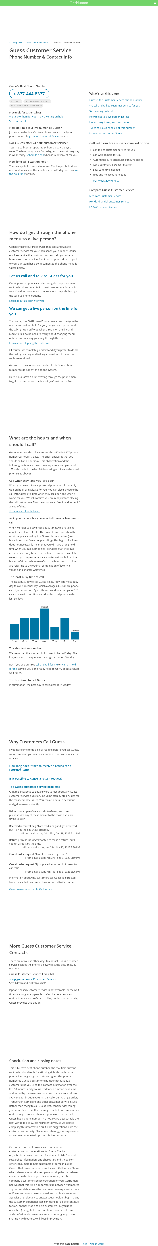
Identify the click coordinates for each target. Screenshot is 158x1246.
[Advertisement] (44, 202)
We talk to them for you (23, 116)
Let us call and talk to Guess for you (41, 275)
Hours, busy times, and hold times (109, 122)
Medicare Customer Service (105, 196)
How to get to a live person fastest (109, 116)
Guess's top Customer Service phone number (115, 100)
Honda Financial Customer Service (109, 201)
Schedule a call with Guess (24, 511)
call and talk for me (47, 664)
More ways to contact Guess (105, 133)
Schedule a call (17, 121)
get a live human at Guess (44, 136)
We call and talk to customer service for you (114, 105)
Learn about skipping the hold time (29, 343)
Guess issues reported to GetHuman (30, 889)
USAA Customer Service (103, 207)
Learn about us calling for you (26, 300)
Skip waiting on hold (52, 116)
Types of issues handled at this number (112, 128)
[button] (155, 3)
